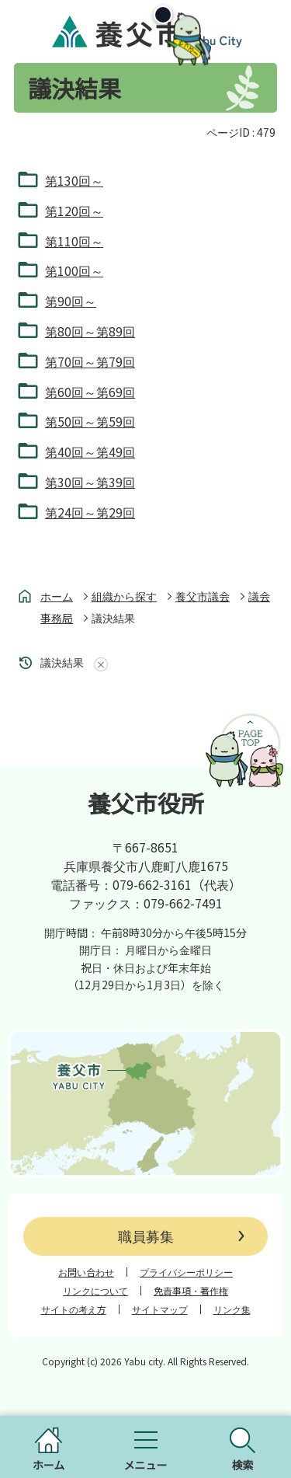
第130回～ (74, 180)
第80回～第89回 (90, 331)
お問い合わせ (86, 1272)
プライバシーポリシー (186, 1272)
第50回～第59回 (90, 421)
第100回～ (74, 270)
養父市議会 (202, 596)
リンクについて (95, 1290)
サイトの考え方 (73, 1309)
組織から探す (124, 596)
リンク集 (232, 1309)
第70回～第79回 (90, 361)
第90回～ (70, 300)
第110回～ (74, 241)
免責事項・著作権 (191, 1290)
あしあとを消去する (98, 664)
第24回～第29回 (90, 512)
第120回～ (74, 210)
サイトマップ (160, 1309)
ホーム (56, 596)
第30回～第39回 (90, 481)
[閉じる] (219, 21)
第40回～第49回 (90, 451)
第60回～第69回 (90, 391)
